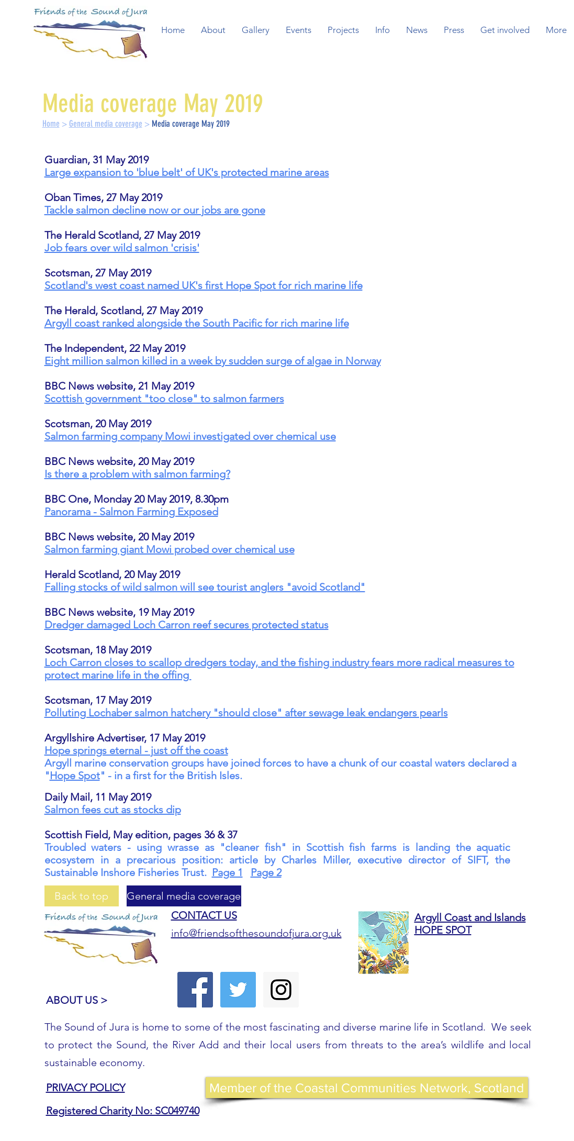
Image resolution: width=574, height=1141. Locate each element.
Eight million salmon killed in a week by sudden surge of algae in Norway (212, 361)
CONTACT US (204, 915)
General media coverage (105, 123)
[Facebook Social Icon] (195, 989)
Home (51, 123)
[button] (213, 30)
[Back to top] (81, 895)
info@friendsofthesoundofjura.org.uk (256, 933)
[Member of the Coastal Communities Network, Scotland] (367, 1087)
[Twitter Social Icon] (238, 989)
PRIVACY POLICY (85, 1087)
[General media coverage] (184, 895)
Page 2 (266, 872)
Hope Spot (75, 775)
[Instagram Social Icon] (281, 989)
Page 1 (227, 872)
